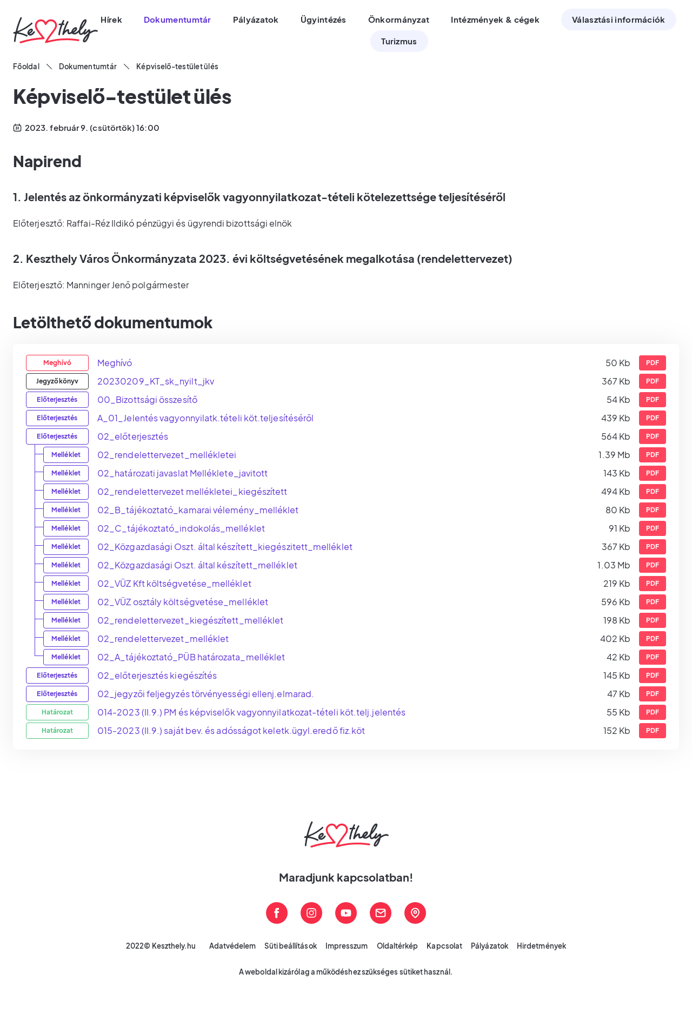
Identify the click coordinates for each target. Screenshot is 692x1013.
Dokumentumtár (88, 66)
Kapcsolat (444, 946)
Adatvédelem (232, 946)
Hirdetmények (541, 946)
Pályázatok (489, 946)
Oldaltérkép (397, 946)
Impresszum (346, 946)
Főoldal (26, 66)
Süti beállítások (290, 946)
